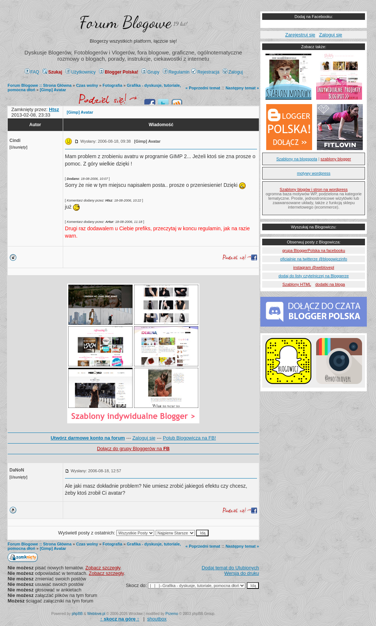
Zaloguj (233, 72)
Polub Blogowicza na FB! (189, 438)
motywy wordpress (313, 173)
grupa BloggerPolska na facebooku (313, 250)
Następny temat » (242, 88)
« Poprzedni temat (202, 88)
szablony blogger (336, 159)
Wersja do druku (241, 573)
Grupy (150, 72)
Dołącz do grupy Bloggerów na (133, 448)
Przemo (172, 614)
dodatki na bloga (330, 284)
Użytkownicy (81, 72)
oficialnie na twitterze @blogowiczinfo (313, 259)
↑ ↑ (119, 619)
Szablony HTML (296, 284)
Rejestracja (205, 72)
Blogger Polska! (118, 72)
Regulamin (176, 72)
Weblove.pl (96, 614)
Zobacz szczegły (102, 567)
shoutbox (157, 619)
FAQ (32, 72)
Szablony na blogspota (296, 159)
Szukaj (52, 72)
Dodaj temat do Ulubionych (230, 567)
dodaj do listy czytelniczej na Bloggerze (314, 276)
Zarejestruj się (300, 35)
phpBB (77, 614)
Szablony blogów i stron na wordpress (314, 189)
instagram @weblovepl (313, 267)
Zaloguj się (143, 438)
